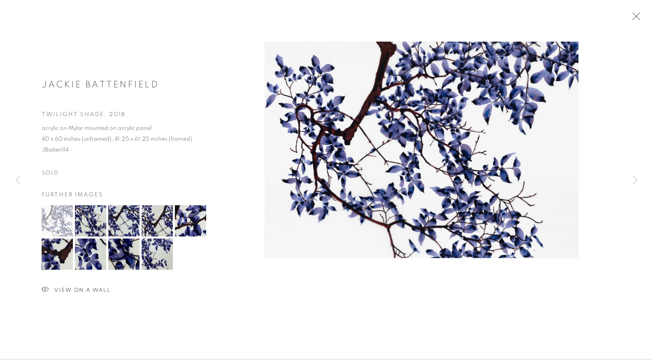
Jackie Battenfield (100, 85)
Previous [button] (18, 180)
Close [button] (634, 18)
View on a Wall (76, 292)
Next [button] (635, 180)
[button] (57, 222)
